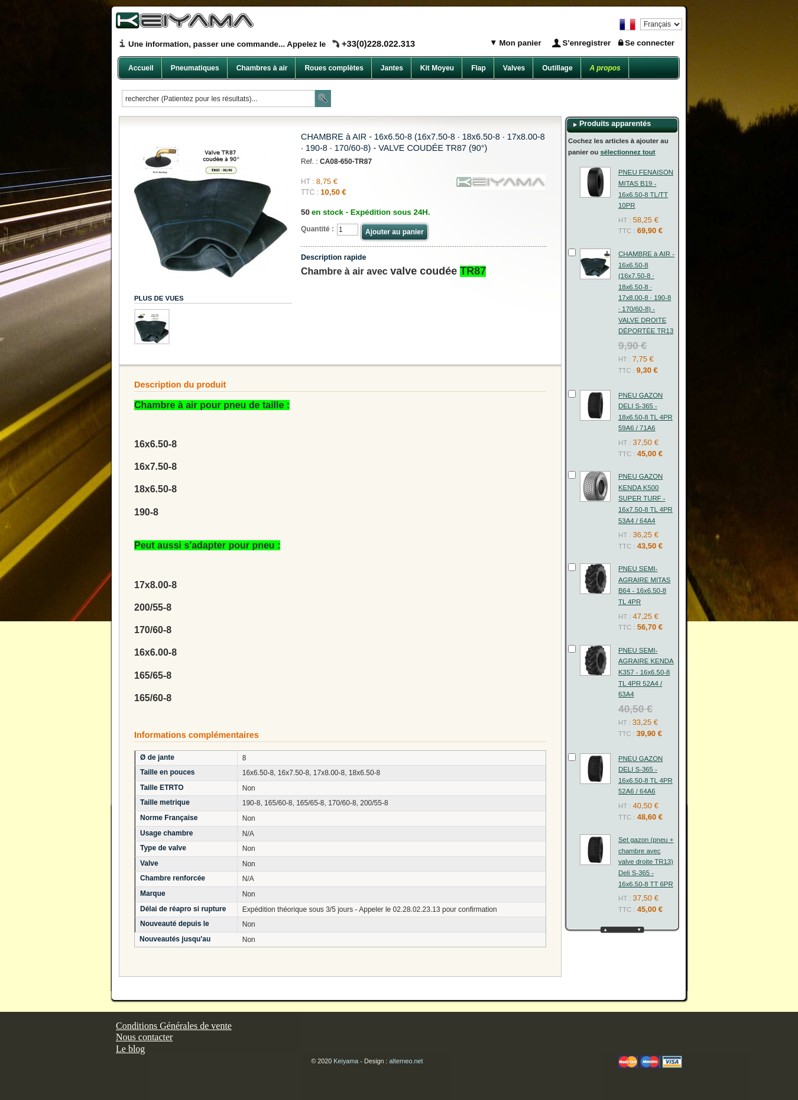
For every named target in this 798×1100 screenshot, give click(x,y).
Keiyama (345, 1060)
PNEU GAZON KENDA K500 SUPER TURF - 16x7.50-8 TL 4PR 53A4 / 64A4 (645, 498)
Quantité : (317, 229)
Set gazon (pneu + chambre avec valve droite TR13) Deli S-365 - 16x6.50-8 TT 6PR (645, 861)
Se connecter (649, 42)
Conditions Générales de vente (174, 1026)
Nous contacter (144, 1037)
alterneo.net (406, 1060)
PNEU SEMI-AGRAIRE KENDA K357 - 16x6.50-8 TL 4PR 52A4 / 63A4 (646, 672)
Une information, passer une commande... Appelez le (271, 44)
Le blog (130, 1049)
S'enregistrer (587, 42)
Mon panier (519, 42)
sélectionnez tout (627, 152)
